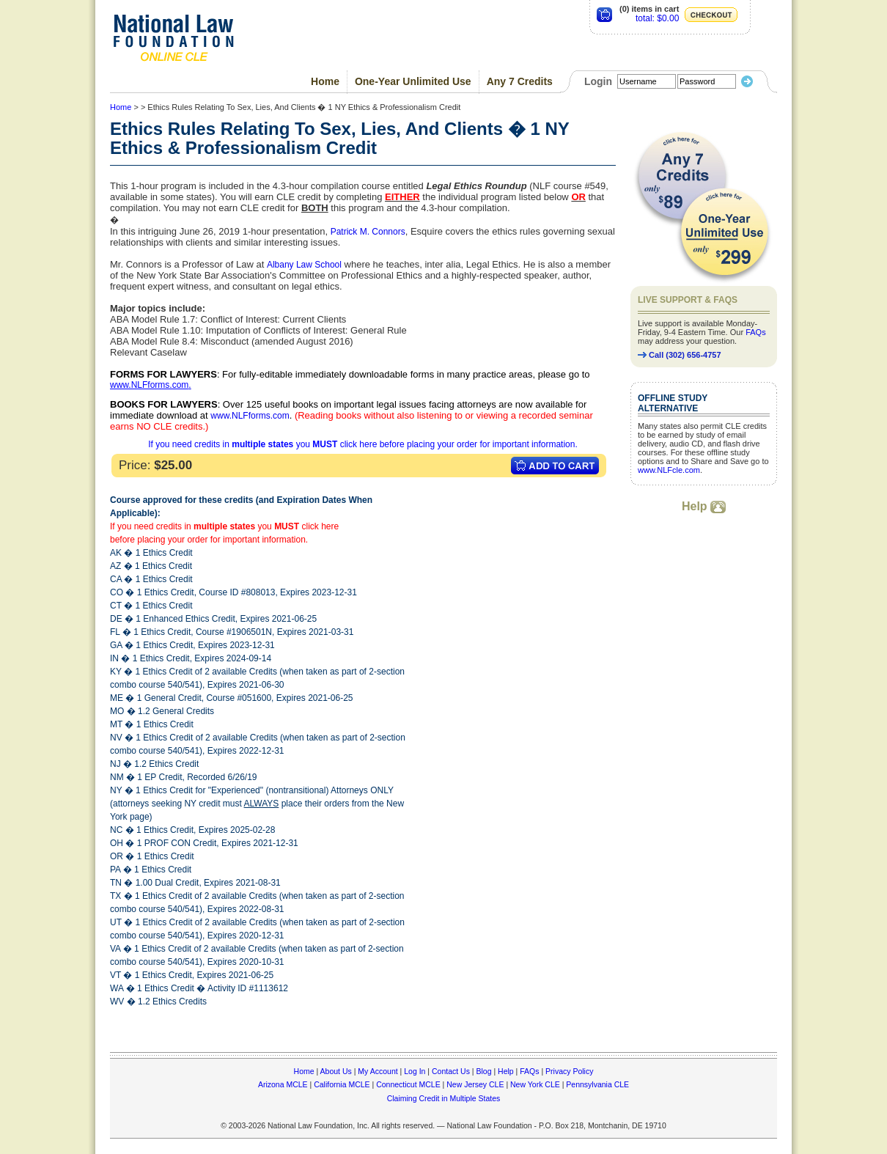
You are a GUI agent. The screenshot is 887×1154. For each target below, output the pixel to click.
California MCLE (341, 1084)
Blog (483, 1071)
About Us (336, 1071)
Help (704, 506)
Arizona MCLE (283, 1084)
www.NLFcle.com (669, 470)
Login (598, 81)
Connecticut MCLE (408, 1084)
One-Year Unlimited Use (413, 81)
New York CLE (535, 1084)
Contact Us (451, 1071)
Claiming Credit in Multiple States (444, 1098)
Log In (414, 1071)
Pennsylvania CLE (597, 1084)
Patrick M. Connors (368, 232)
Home (325, 81)
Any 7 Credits (520, 81)
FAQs (756, 332)
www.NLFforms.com (149, 385)
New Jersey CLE (475, 1084)
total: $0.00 (657, 18)
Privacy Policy (569, 1071)
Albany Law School (304, 265)
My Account (377, 1071)
